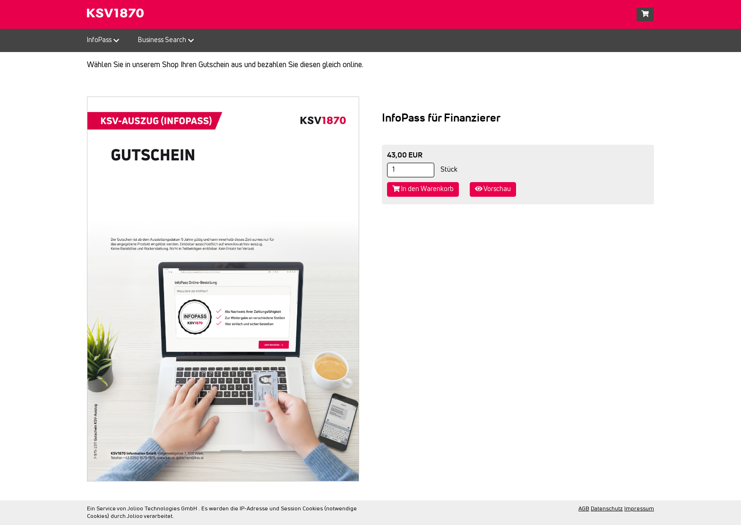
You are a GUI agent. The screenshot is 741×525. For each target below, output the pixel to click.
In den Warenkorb (423, 188)
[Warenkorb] (645, 14)
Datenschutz (607, 509)
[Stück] (410, 170)
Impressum (639, 509)
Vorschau (493, 188)
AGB (583, 509)
